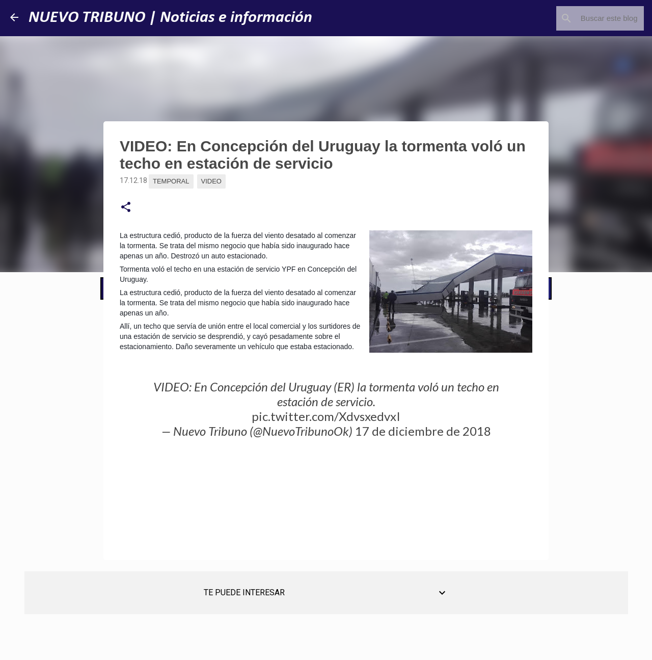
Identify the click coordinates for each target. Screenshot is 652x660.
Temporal (171, 181)
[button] (126, 207)
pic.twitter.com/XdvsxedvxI (326, 416)
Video (211, 181)
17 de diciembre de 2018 (423, 431)
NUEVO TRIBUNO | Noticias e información (170, 18)
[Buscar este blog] (590, 18)
